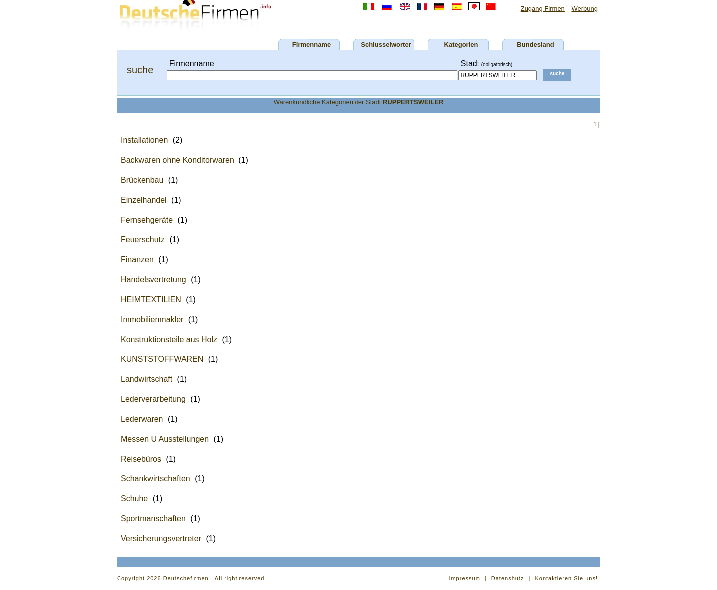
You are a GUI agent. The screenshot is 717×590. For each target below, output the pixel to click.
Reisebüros (141, 459)
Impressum (464, 578)
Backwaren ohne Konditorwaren (177, 160)
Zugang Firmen (543, 8)
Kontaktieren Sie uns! (566, 578)
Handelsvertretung (153, 279)
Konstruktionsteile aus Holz (169, 339)
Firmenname (311, 44)
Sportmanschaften (153, 518)
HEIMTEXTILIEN (151, 299)
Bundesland (535, 44)
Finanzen (137, 259)
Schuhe (134, 498)
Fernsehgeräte (147, 220)
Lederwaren (142, 419)
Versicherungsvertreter (161, 538)
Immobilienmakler (152, 319)
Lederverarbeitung (153, 399)
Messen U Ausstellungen (165, 439)
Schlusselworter (386, 44)
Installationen (144, 140)
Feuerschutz (143, 240)
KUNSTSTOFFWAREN (162, 359)
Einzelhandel (144, 200)
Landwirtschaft (146, 379)
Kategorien (461, 44)
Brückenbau (142, 180)
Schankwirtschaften (155, 478)
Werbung (584, 8)
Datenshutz (507, 578)
